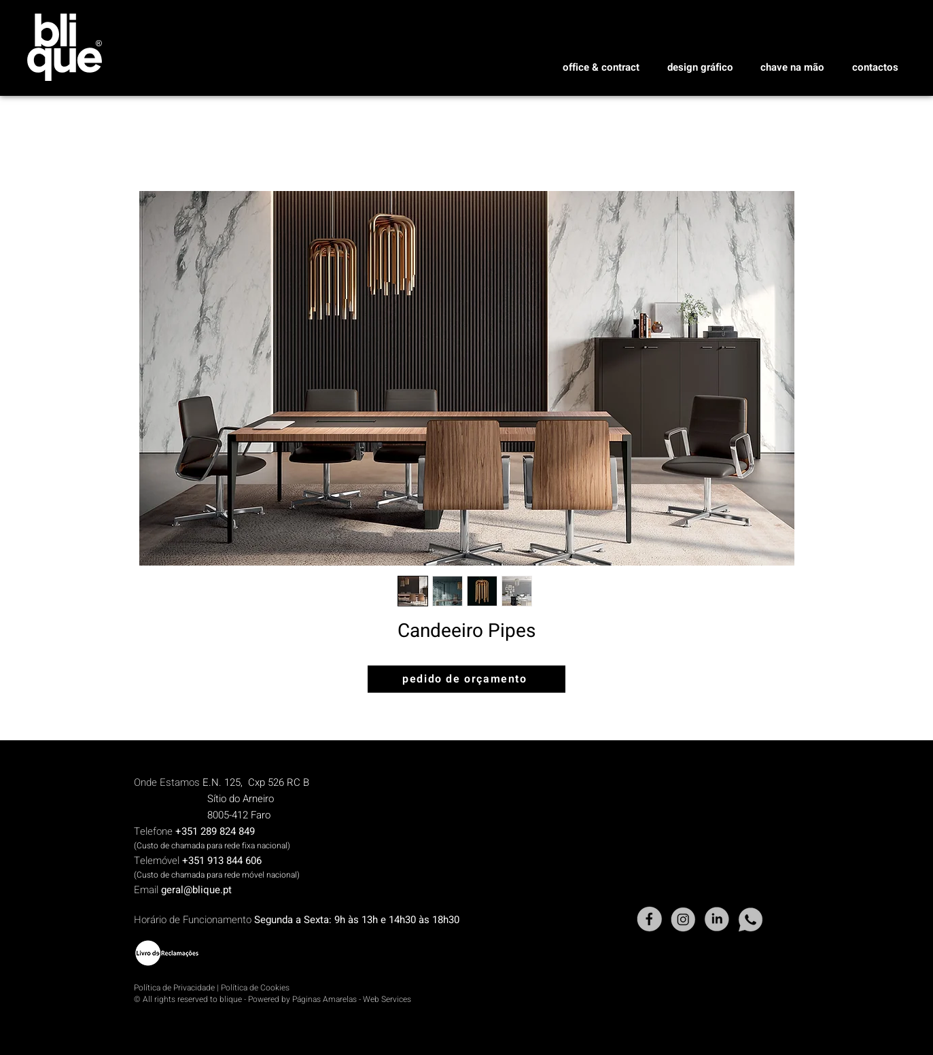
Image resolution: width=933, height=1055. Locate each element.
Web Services (387, 999)
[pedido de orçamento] (466, 679)
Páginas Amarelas (324, 999)
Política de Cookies (255, 988)
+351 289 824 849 (215, 831)
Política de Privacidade (174, 988)
